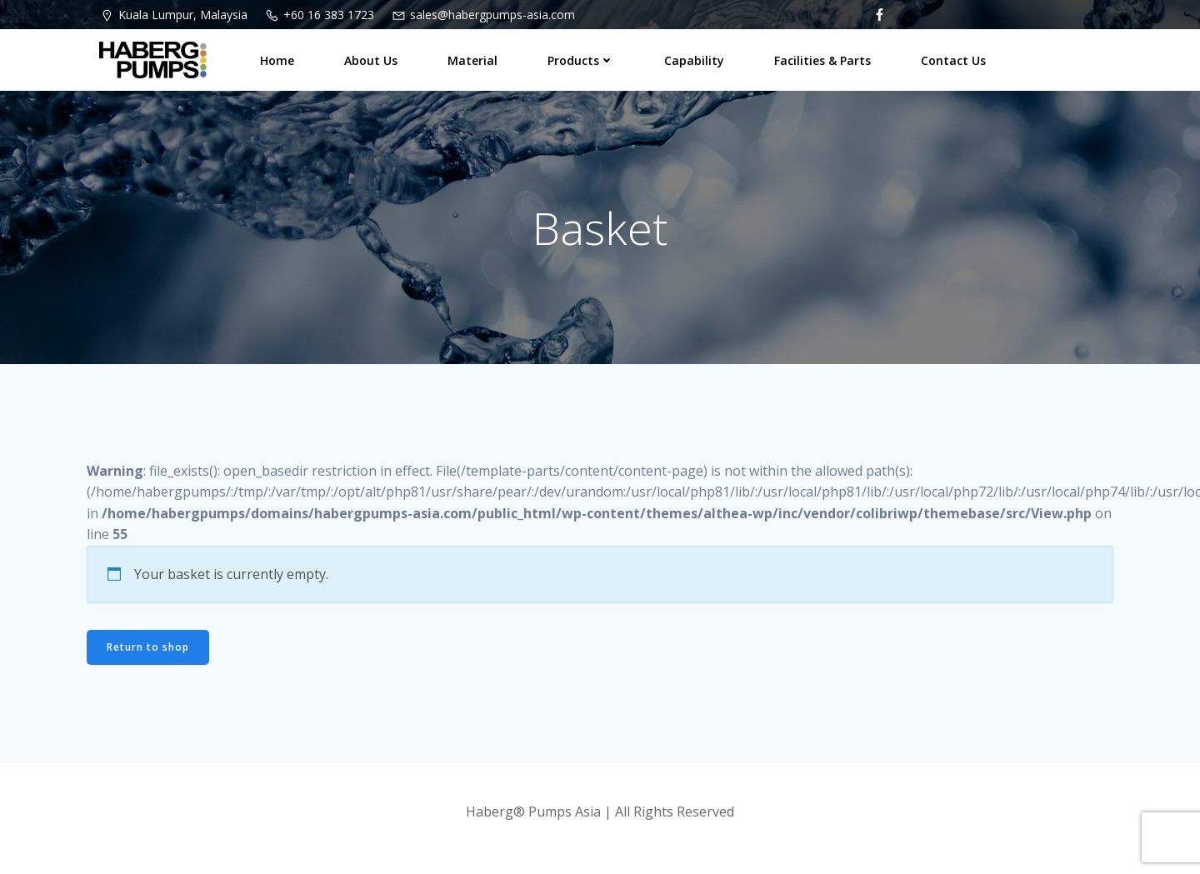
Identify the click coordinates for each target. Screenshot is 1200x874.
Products (581, 60)
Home (277, 60)
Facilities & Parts (822, 60)
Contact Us (953, 60)
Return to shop (148, 647)
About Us (371, 60)
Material (473, 60)
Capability (694, 60)
